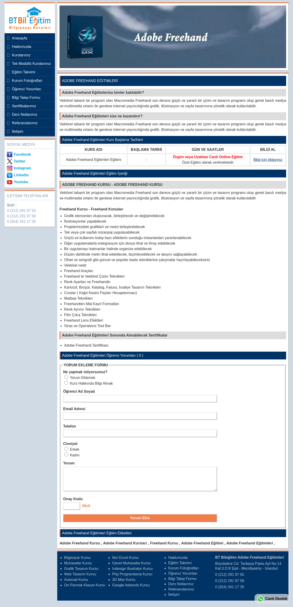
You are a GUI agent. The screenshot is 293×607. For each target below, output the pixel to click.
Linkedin (21, 175)
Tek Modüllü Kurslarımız (31, 64)
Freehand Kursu (164, 547)
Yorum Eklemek (79, 378)
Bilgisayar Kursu (77, 562)
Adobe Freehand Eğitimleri (249, 547)
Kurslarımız (21, 55)
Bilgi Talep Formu (26, 97)
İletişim (17, 131)
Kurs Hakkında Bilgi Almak (88, 383)
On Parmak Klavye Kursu (84, 589)
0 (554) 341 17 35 (21, 221)
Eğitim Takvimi (23, 72)
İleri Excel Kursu (125, 562)
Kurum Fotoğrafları (27, 81)
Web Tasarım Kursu (80, 578)
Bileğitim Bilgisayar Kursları (29, 18)
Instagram (22, 168)
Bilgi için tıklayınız (267, 160)
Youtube (21, 182)
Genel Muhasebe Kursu (131, 567)
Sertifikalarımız (24, 106)
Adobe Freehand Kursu (80, 547)
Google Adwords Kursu (131, 589)
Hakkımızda (21, 47)
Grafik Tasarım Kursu (81, 573)
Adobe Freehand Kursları (125, 547)
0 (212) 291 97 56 (21, 216)
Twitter (19, 161)
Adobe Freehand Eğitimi (202, 547)
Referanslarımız (25, 123)
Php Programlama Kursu (132, 578)
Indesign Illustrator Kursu (132, 573)
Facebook (22, 154)
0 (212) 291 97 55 (21, 210)
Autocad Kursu (76, 584)
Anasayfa (19, 38)
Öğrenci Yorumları (26, 89)
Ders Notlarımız (24, 114)
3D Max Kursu (123, 584)
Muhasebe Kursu (78, 567)
